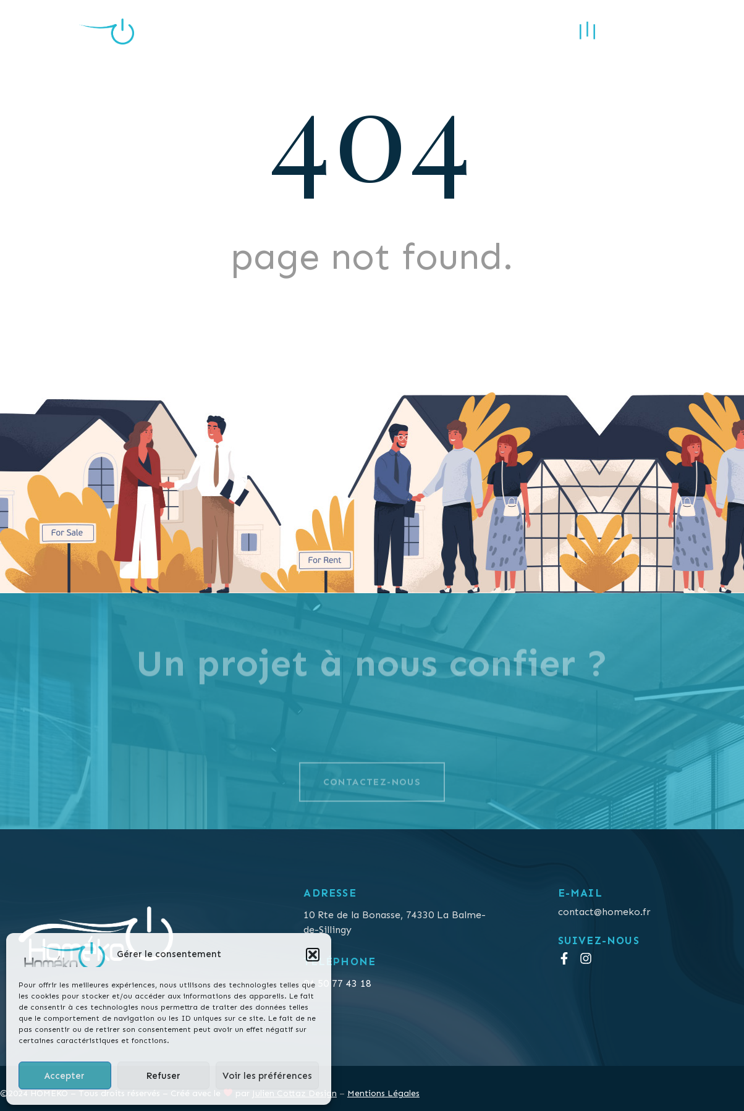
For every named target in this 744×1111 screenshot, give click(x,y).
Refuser (163, 1075)
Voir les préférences (267, 1075)
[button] (312, 954)
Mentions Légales (383, 1093)
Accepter (64, 1075)
